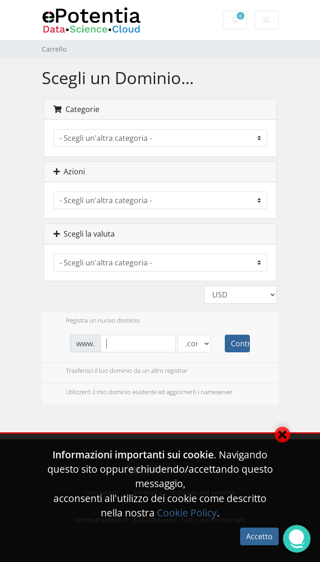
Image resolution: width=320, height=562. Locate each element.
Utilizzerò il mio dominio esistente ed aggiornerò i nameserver (142, 393)
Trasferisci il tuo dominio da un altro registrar (119, 371)
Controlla (240, 343)
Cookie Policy (187, 512)
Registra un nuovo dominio (95, 321)
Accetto (259, 536)
